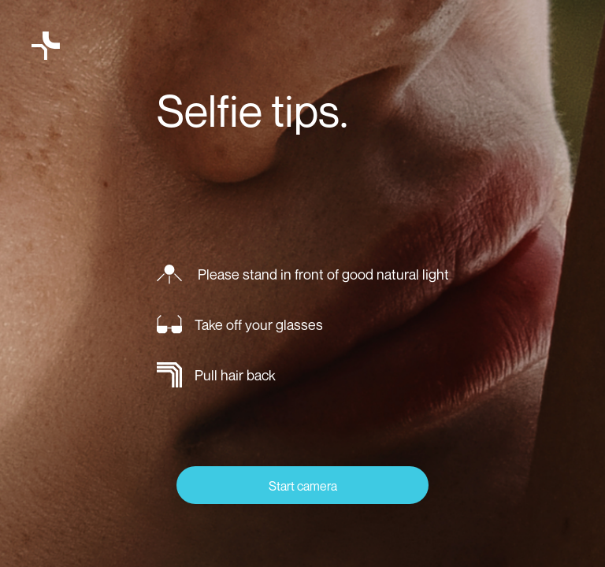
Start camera (303, 486)
